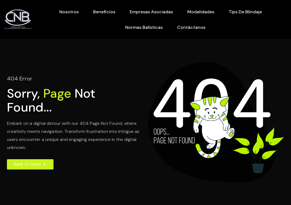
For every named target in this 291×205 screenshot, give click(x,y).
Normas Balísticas (144, 27)
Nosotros (69, 12)
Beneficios (104, 12)
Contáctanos (191, 27)
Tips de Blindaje (245, 12)
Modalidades (200, 12)
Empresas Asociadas (151, 12)
